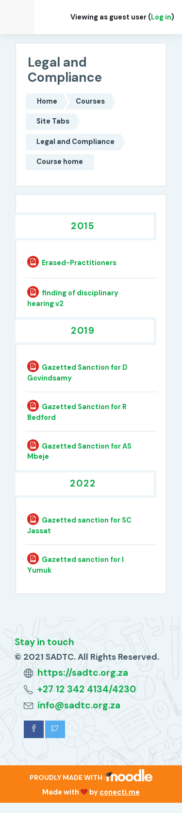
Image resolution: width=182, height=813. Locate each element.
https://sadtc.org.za (82, 673)
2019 (83, 331)
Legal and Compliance (75, 141)
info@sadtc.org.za (78, 705)
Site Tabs (52, 121)
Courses (90, 101)
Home (47, 101)
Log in (161, 17)
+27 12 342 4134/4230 (86, 689)
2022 (83, 483)
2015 (83, 226)
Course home (59, 161)
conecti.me (119, 792)
